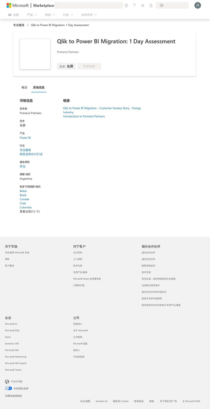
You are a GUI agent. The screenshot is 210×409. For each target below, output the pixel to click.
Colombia (26, 207)
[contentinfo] (28, 25)
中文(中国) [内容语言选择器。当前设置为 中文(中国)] (17, 381)
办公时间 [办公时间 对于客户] (77, 252)
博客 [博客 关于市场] (7, 258)
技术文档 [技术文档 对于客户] (77, 265)
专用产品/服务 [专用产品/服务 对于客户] (80, 272)
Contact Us (101, 401)
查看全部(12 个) (30, 211)
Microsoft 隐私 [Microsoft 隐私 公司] (80, 343)
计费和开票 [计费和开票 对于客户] (78, 285)
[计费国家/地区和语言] (172, 5)
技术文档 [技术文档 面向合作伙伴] (146, 272)
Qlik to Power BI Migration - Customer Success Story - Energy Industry (102, 110)
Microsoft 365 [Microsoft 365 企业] (12, 350)
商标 (151, 401)
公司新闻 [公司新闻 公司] (77, 336)
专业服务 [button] (19, 25)
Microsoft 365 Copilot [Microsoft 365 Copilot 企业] (15, 363)
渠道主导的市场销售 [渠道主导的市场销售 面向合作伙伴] (152, 298)
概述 (24, 87)
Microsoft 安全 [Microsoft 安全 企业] (12, 330)
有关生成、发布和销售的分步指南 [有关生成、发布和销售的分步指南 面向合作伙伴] (159, 278)
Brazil (23, 195)
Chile (23, 203)
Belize (23, 191)
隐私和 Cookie (120, 401)
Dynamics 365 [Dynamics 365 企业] (12, 343)
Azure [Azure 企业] (8, 336)
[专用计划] (151, 5)
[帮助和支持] (134, 5)
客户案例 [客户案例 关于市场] (9, 265)
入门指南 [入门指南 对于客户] (77, 258)
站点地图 (85, 401)
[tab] (25, 87)
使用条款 (139, 401)
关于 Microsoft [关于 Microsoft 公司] (80, 330)
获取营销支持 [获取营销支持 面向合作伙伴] (148, 265)
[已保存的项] (142, 5)
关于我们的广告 (168, 401)
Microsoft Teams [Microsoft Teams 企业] (13, 369)
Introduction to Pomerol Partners (84, 116)
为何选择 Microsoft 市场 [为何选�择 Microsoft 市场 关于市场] (17, 252)
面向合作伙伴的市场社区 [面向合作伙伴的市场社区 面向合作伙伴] (154, 291)
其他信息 (39, 87)
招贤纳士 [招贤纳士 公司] (77, 323)
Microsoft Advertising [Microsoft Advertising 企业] (15, 356)
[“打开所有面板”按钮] (14, 15)
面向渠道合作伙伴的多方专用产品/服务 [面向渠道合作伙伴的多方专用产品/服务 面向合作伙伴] (161, 304)
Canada (24, 199)
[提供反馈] (126, 5)
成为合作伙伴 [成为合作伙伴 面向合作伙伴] (148, 252)
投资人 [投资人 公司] (76, 350)
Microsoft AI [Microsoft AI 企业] (11, 323)
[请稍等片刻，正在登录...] (197, 5)
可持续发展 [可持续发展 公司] (78, 356)
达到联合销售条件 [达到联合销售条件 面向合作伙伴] (151, 285)
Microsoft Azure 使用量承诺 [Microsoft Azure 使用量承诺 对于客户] (87, 278)
